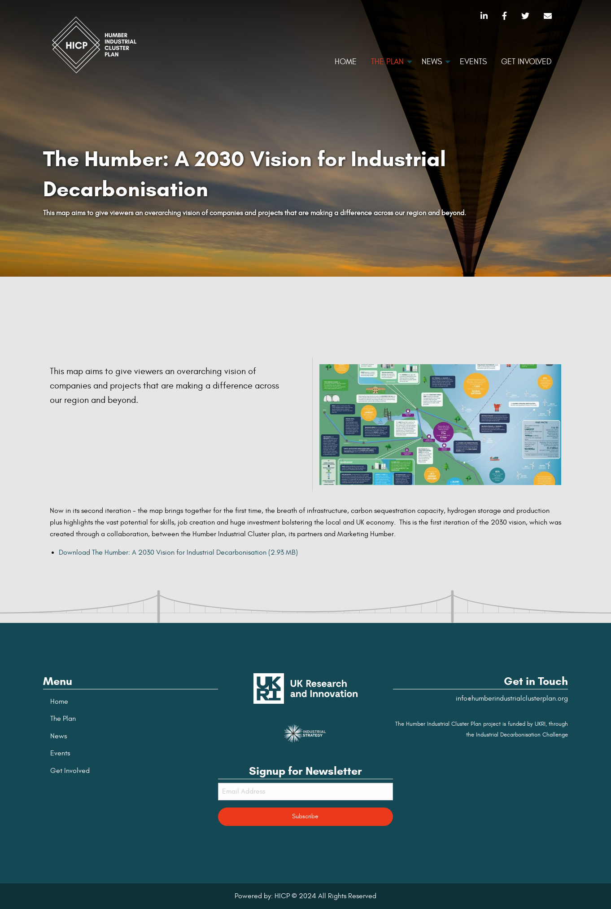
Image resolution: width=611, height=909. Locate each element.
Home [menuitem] (346, 61)
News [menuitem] (432, 61)
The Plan (63, 719)
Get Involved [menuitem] (526, 61)
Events (60, 753)
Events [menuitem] (473, 61)
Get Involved (70, 771)
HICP (282, 896)
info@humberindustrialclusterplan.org (512, 698)
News (58, 736)
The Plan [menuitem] (387, 61)
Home (59, 701)
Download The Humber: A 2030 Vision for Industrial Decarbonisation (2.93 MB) (178, 552)
